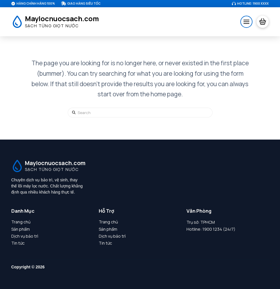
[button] (246, 22)
